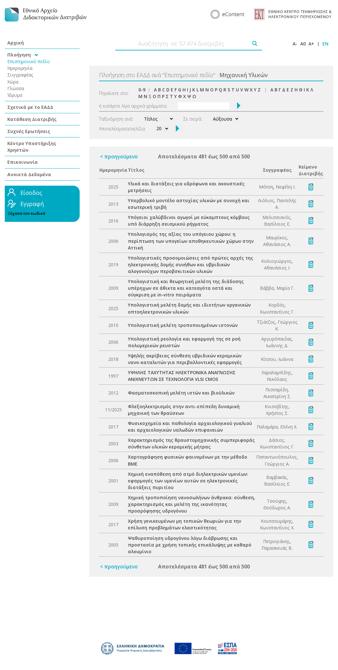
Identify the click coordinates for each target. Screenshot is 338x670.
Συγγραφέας (20, 75)
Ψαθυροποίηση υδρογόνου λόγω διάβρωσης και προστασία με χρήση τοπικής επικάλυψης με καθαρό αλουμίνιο (189, 544)
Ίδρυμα (14, 95)
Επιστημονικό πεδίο (28, 61)
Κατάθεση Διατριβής (31, 119)
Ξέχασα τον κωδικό (26, 213)
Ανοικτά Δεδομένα (29, 174)
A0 (303, 44)
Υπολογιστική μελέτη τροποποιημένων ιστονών (183, 325)
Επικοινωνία (22, 162)
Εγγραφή (32, 204)
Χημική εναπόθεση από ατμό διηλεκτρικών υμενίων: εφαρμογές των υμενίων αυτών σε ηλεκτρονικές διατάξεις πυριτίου (188, 480)
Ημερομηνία (19, 68)
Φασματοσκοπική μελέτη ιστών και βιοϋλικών (181, 393)
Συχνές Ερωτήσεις (28, 131)
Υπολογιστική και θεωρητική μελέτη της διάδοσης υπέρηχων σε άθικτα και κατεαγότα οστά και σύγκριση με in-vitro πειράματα (186, 288)
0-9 (141, 90)
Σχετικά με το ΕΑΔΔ (30, 107)
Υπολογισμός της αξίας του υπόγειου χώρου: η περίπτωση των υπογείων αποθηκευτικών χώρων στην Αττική (191, 240)
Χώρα (12, 82)
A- (295, 44)
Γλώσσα (15, 88)
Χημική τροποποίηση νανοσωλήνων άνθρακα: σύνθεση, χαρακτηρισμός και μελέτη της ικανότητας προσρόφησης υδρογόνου (191, 504)
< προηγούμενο (119, 156)
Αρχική (15, 43)
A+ (311, 44)
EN (325, 44)
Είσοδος (31, 192)
